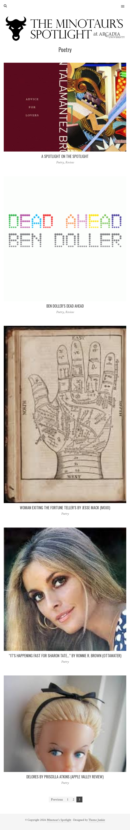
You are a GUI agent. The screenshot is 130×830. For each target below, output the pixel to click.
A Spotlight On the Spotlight (65, 156)
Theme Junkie (96, 820)
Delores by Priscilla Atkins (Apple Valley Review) (65, 776)
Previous (57, 799)
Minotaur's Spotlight (59, 820)
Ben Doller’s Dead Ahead (65, 306)
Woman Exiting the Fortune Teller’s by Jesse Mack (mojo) (65, 507)
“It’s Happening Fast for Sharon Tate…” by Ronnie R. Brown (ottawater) (65, 655)
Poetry (60, 162)
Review (69, 162)
